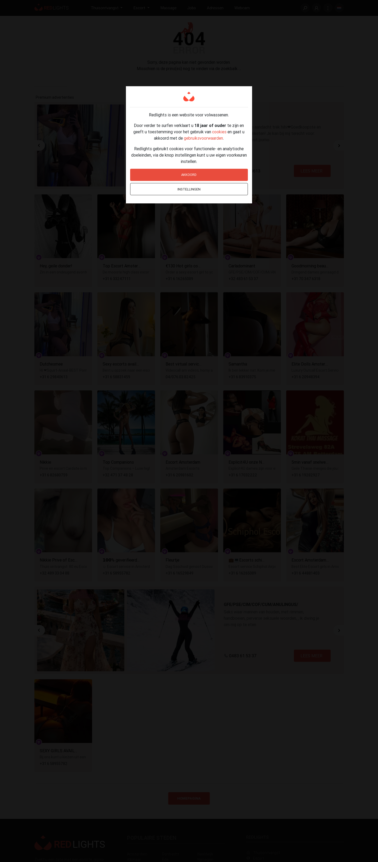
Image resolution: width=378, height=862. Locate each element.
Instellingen (189, 189)
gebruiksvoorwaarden (203, 138)
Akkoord (189, 174)
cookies (219, 131)
